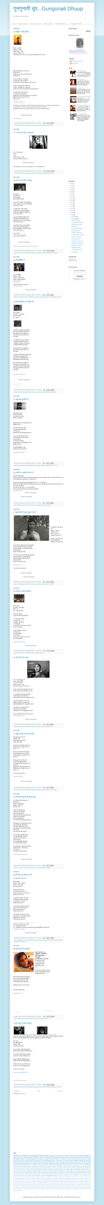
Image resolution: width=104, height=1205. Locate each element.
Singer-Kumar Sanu (26, 1187)
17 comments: (39, 250)
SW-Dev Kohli (19, 1173)
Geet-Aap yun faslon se (70, 1179)
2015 (71, 202)
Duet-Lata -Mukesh (79, 1178)
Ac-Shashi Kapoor (61, 1176)
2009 (71, 214)
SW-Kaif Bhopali (25, 1173)
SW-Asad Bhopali (82, 1172)
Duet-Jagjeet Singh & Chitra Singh (69, 1178)
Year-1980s (48, 867)
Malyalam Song (47, 1182)
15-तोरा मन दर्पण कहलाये (22, 591)
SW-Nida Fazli (42, 867)
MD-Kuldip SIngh (31, 1172)
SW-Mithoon (38, 1184)
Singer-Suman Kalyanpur (75, 1169)
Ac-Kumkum (19, 789)
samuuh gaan (65, 1188)
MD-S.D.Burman (30, 296)
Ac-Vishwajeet (16, 1178)
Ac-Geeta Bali (64, 1164)
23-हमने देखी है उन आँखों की (23, 302)
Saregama (36, 1169)
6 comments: (38, 787)
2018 (71, 196)
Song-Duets (42, 296)
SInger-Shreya (63, 1182)
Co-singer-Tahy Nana (47, 1178)
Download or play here (19, 102)
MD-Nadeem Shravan (47, 1172)
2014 (71, 204)
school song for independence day (74, 1188)
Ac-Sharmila (19, 584)
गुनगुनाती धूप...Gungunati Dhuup (48, 9)
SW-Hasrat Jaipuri (47, 726)
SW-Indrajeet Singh (32, 1184)
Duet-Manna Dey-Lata (35, 1179)
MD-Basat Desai (48, 1181)
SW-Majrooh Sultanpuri (56, 296)
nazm (62, 1188)
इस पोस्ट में (38, 482)
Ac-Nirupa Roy (23, 1176)
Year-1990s (48, 1166)
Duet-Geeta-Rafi (39, 1164)
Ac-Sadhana (19, 726)
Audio (20, 1178)
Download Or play (18, 286)
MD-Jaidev (46, 1164)
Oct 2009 (74, 252)
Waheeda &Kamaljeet (24, 1034)
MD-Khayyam (29, 1086)
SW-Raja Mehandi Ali (47, 252)
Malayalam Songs (73, 260)
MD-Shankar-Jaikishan (31, 173)
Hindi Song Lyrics (18, 1157)
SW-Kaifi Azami (48, 465)
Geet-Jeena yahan (79, 1179)
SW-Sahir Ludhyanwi (41, 505)
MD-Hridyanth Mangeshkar (79, 1181)
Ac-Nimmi (18, 1176)
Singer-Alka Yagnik (43, 1169)
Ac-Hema (70, 1164)
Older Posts (60, 1091)
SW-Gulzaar (48, 392)
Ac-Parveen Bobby (27, 1170)
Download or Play (17, 776)
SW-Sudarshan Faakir (24, 1185)
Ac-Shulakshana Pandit (69, 1176)
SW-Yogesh (45, 1163)
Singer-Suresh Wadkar (24, 1188)
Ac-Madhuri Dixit (86, 1175)
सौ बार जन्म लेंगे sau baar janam (84, 96)
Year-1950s (48, 505)
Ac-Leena (80, 1175)
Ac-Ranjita (33, 1170)
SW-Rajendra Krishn (49, 1160)
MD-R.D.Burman (24, 867)
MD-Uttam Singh (24, 125)
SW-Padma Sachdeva (57, 1184)
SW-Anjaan (81, 1182)
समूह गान (14, 1190)
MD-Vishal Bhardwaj (40, 1182)
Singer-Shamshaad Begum (64, 1187)
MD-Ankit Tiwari (41, 1181)
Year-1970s (53, 392)
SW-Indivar (51, 1164)
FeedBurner (83, 279)
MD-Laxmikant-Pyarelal (79, 1159)
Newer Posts (17, 1091)
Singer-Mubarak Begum (44, 1187)
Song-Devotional (30, 652)
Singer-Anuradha (50, 1169)
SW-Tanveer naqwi (32, 1185)
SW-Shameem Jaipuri (47, 789)
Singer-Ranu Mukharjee (53, 1187)
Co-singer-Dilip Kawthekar (47, 1167)
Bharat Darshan (48, 23)
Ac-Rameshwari (27, 1167)
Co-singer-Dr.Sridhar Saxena (58, 1170)
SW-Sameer (72, 1184)
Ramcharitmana (53, 1182)
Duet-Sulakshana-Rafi (43, 1179)
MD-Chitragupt (28, 1166)
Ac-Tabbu (86, 1176)
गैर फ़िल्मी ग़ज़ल (84, 1188)
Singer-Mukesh (63, 1163)
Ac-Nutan (65, 1160)
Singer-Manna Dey (68, 1173)
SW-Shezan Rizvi (16, 1185)
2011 (71, 210)
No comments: (39, 170)
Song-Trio (31, 1188)
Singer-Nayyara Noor (76, 1173)
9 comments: (38, 122)
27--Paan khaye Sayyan (23, 132)
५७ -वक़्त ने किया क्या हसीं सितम (83, 105)
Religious (58, 1182)
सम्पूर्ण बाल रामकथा (19, 1190)
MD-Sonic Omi (33, 1182)
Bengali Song (39, 1167)
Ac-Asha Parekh (58, 1160)
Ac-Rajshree (37, 1176)
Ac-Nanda (29, 1164)
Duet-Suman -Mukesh (62, 1179)
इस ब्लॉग (26, 487)
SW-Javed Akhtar (35, 1166)
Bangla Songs (72, 259)
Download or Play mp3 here (20, 854)
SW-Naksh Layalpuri (45, 1184)
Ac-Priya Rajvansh (59, 1166)
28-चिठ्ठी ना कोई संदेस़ (21, 32)
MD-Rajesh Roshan (20, 1182)
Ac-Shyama (76, 1176)
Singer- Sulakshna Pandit (66, 1185)
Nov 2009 (74, 218)
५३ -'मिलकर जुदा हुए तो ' (82, 71)
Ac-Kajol (19, 125)
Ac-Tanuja (43, 1170)
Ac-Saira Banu (55, 1176)
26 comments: (39, 389)
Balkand (22, 1178)
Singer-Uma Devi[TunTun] (18, 1175)
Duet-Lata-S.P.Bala (26, 1179)
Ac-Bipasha (66, 1175)
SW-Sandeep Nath (78, 1184)
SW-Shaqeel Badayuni (36, 1163)
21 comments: (39, 1084)
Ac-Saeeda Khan (49, 1176)
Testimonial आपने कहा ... (61, 23)
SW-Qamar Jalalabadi (66, 1184)
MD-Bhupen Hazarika (21, 1018)
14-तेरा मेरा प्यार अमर (20, 657)
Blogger (79, 1197)
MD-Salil (18, 1163)
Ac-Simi (65, 1166)
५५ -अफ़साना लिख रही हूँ (82, 114)
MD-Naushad (76, 1166)
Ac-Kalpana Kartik (19, 1167)
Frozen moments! (22, 23)
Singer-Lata (31, 125)
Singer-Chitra (73, 1185)
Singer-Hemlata (66, 1169)
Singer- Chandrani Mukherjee (47, 1185)
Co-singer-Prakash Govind (70, 1170)
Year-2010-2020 (36, 1188)
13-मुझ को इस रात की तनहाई (23, 734)
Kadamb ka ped (35, 1181)
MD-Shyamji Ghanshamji (65, 1172)
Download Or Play (18, 565)
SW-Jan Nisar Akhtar (21, 1169)
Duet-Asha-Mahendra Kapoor (57, 1178)
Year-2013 (34, 1175)
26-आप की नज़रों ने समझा (22, 180)
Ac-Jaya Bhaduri (75, 1164)
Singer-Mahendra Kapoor (34, 1187)
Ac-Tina (19, 867)
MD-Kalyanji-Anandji (27, 789)
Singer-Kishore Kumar (54, 1163)
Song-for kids (16, 1165)
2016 (71, 200)
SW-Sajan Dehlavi (33, 1173)
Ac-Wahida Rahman (21, 173)
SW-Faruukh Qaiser (87, 1182)
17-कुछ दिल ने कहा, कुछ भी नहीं (24, 512)
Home (13, 23)
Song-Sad (36, 125)
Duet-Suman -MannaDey (52, 1179)
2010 (71, 212)
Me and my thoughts (35, 23)
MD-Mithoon (86, 1181)
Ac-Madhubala (86, 1164)
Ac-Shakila (38, 1170)
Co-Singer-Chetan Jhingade (30, 1178)
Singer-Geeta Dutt (17, 1160)
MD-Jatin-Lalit (70, 1166)
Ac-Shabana (33, 1164)
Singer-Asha (39, 173)
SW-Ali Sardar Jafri (74, 1182)
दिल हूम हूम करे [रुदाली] (21, 949)
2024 (71, 185)
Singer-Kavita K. (18, 1187)
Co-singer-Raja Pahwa (22, 296)
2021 (71, 189)
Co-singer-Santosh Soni (59, 1167)
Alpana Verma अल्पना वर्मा (77, 61)
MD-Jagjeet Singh (68, 1167)
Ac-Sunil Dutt (81, 1176)
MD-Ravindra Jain (71, 1163)
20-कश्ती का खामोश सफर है (23, 472)
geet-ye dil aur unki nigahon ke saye (53, 1188)
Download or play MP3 (19, 929)
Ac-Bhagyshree (61, 1175)
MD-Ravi (19, 652)
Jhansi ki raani (29, 1181)
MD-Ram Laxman (56, 1172)
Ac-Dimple (53, 1166)
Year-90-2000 (50, 125)
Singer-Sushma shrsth (86, 1173)
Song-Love (40, 252)
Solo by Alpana (28, 1175)
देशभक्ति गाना (89, 1188)
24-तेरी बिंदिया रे (19, 260)
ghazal (82, 1169)
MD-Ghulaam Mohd (23, 1172)
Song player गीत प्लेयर (75, 23)
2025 (71, 183)
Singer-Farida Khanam (81, 1185)
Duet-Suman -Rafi (20, 1166)
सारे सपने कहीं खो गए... (81, 79)
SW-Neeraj (51, 1184)
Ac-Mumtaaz (20, 1170)
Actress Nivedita (52, 1034)
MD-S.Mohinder (27, 1182)
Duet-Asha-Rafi (25, 1160)
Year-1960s (51, 173)
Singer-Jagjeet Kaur (36, 1086)
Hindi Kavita (23, 1181)
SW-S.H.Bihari (42, 1166)
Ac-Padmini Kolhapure (30, 1176)
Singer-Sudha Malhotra (73, 1187)
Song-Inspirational (57, 1164)
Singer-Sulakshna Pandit (83, 1187)
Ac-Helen (70, 1175)
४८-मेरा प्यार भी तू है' (81, 88)
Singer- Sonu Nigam (41, 1173)
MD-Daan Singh (70, 1181)
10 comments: (39, 650)
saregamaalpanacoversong (51, 1175)
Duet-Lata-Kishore (19, 1179)
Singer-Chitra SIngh (58, 1169)
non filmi (83, 1162)
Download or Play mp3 (19, 374)
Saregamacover (39, 1185)
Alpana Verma (75, 63)
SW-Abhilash (68, 1182)
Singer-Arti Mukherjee (58, 1173)
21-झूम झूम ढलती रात (21, 399)
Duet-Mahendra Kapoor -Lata (82, 1170)
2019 (71, 194)
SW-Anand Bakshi (43, 125)
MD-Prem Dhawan (82, 1167)
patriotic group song (41, 1175)
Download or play (17, 490)
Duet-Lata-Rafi (69, 1159)
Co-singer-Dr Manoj (39, 1178)
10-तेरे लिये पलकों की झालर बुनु (24, 797)
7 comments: (38, 294)
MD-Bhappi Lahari (54, 1181)
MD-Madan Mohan (28, 252)
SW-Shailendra (45, 173)
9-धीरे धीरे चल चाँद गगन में (22, 875)
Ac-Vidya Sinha (48, 1170)
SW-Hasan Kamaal (24, 1184)
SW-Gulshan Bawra (17, 1184)
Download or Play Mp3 (19, 236)
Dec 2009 (74, 216)
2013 (71, 206)
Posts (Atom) (23, 1093)
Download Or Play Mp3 (19, 642)
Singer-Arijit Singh (50, 1173)
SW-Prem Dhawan (30, 1169)
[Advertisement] (38, 1109)
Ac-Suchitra (33, 1167)
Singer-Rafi (88, 1163)
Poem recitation (83, 1166)
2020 (71, 191)
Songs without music (39, 1160)
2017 (71, 198)
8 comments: (38, 463)
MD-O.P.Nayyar (39, 1159)
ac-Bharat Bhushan (42, 1188)
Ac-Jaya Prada (75, 1175)
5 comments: (38, 724)
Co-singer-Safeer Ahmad (70, 1155)
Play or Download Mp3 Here (20, 1072)
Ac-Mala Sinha (20, 252)
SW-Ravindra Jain (80, 1163)
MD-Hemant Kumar (30, 392)
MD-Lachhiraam (38, 1172)
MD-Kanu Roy (75, 1167)
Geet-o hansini (85, 1179)
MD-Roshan (29, 1162)
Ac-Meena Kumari (44, 1162)
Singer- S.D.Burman (57, 1185)
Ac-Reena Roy (43, 1176)
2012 (71, 208)
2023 (71, 187)
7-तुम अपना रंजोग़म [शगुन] (22, 1023)
